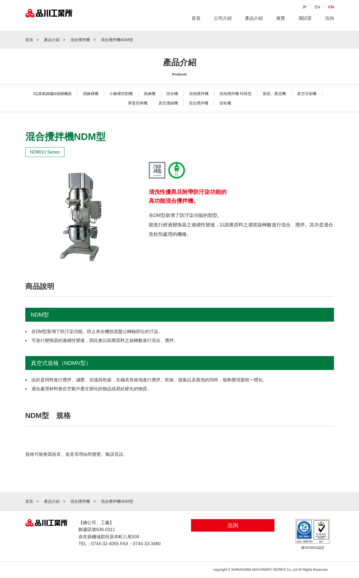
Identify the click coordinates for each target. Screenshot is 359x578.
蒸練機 (149, 93)
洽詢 (329, 18)
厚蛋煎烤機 (137, 103)
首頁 (196, 18)
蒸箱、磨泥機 (274, 93)
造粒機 (225, 103)
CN (331, 7)
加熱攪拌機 (199, 93)
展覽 (280, 18)
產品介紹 (254, 18)
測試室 (305, 18)
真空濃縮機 (168, 103)
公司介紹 (223, 18)
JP (304, 7)
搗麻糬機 (90, 93)
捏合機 (172, 93)
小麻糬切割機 (121, 93)
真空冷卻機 (306, 93)
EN (317, 7)
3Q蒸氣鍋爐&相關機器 (52, 93)
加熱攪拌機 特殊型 (235, 93)
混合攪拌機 (198, 103)
